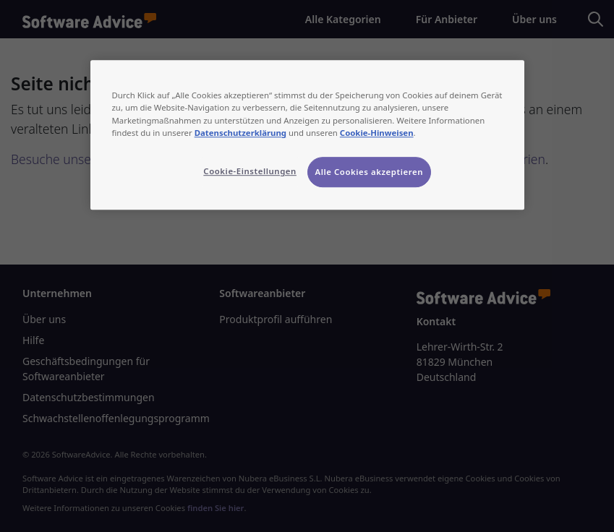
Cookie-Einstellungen (250, 171)
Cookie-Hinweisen (377, 132)
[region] (307, 135)
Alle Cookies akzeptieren (369, 171)
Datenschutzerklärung (240, 132)
